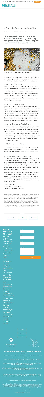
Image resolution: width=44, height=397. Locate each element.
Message (22, 247)
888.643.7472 (31, 1)
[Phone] (27, 243)
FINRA (35, 363)
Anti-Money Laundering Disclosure (32, 351)
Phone (21, 241)
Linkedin (33, 217)
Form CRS (26, 1)
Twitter (22, 217)
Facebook (11, 217)
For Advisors (22, 1)
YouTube (22, 336)
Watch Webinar (11, 1)
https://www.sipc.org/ (26, 392)
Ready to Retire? (5, 1)
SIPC (37, 363)
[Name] (27, 231)
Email (21, 235)
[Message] (27, 251)
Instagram (22, 333)
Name (21, 229)
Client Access (37, 1)
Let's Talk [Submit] (30, 257)
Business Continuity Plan (17, 351)
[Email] (27, 237)
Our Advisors (17, 1)
